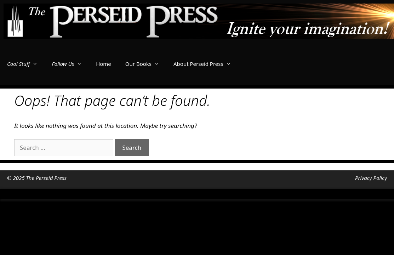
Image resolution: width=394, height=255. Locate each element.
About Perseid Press (205, 63)
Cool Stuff (26, 63)
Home (103, 63)
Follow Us (70, 63)
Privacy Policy (371, 177)
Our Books (145, 63)
